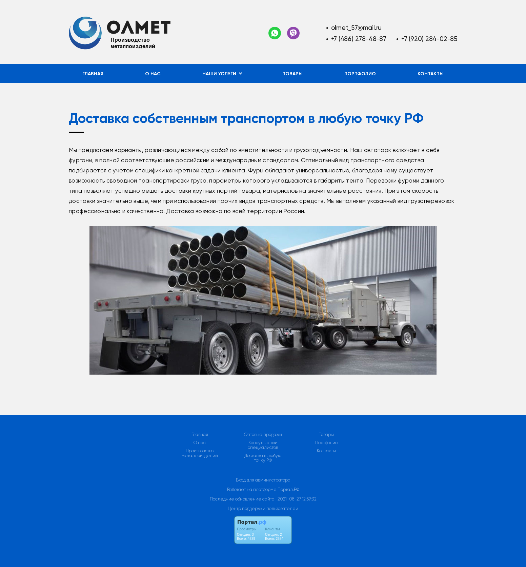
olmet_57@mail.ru (356, 28)
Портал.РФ (288, 489)
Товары (293, 74)
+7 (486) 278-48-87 (358, 39)
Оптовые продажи (263, 434)
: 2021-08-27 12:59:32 (296, 499)
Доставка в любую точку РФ (262, 458)
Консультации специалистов (263, 445)
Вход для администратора (263, 480)
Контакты (431, 74)
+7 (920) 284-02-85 (429, 39)
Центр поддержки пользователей (263, 508)
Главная (92, 74)
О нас (153, 74)
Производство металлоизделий (200, 453)
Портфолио (360, 74)
